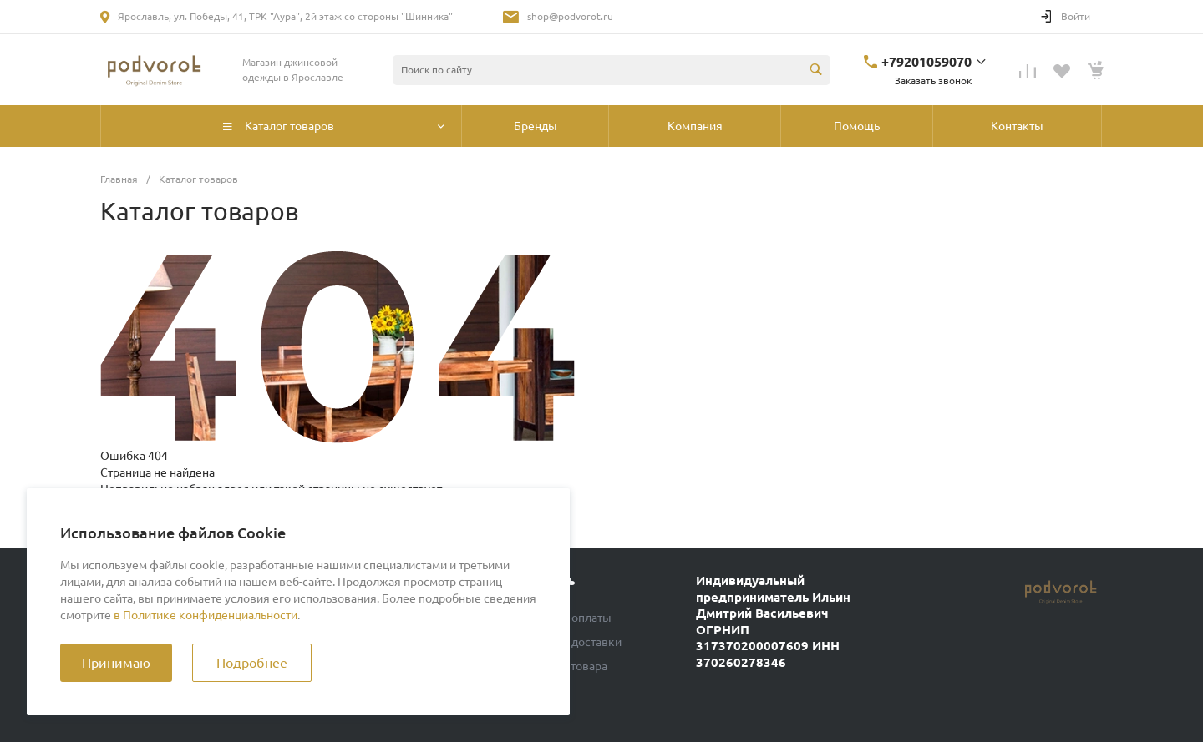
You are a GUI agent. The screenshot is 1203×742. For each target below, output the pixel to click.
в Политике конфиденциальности (205, 615)
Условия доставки (573, 642)
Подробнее (251, 662)
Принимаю (116, 662)
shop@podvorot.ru (570, 16)
